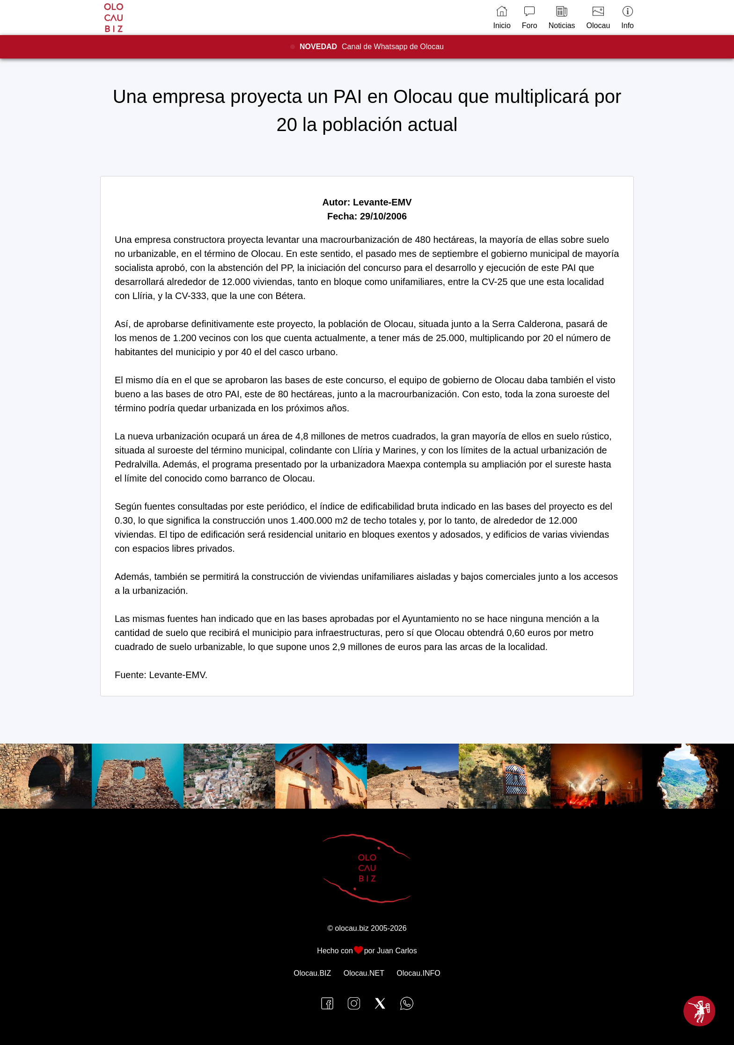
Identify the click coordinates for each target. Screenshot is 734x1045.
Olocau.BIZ (312, 973)
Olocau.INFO (418, 973)
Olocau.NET (364, 973)
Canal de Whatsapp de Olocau (372, 47)
